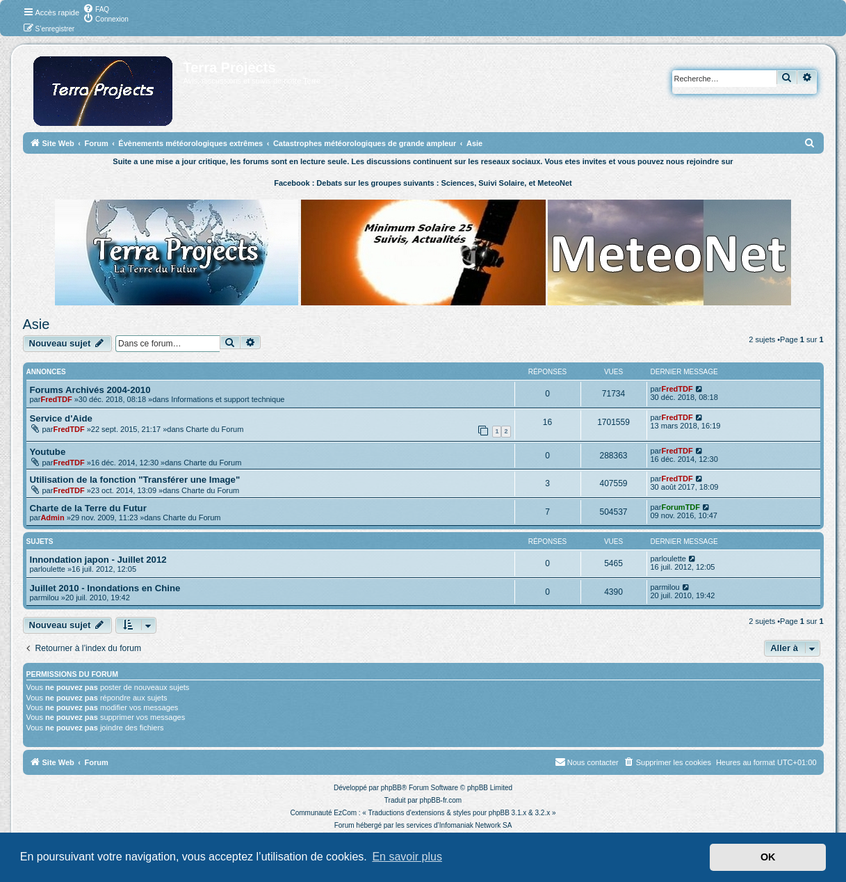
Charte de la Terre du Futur (88, 508)
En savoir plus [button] (407, 857)
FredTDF (56, 399)
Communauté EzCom (323, 813)
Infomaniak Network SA (475, 825)
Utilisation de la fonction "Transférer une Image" (135, 479)
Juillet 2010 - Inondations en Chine (105, 588)
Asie (36, 324)
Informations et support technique (227, 399)
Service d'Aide (61, 418)
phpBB (391, 788)
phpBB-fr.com (441, 800)
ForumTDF (680, 507)
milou (49, 597)
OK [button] (768, 857)
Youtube (48, 452)
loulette (52, 569)
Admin (52, 517)
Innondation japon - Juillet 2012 (98, 559)
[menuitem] (96, 8)
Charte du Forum (214, 429)
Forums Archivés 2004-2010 (90, 390)
